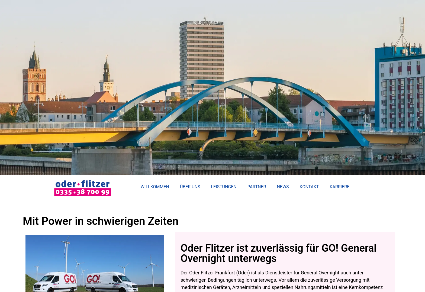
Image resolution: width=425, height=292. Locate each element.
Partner (256, 186)
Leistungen (223, 186)
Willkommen (155, 186)
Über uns (190, 186)
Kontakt (309, 186)
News (283, 186)
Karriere (340, 186)
